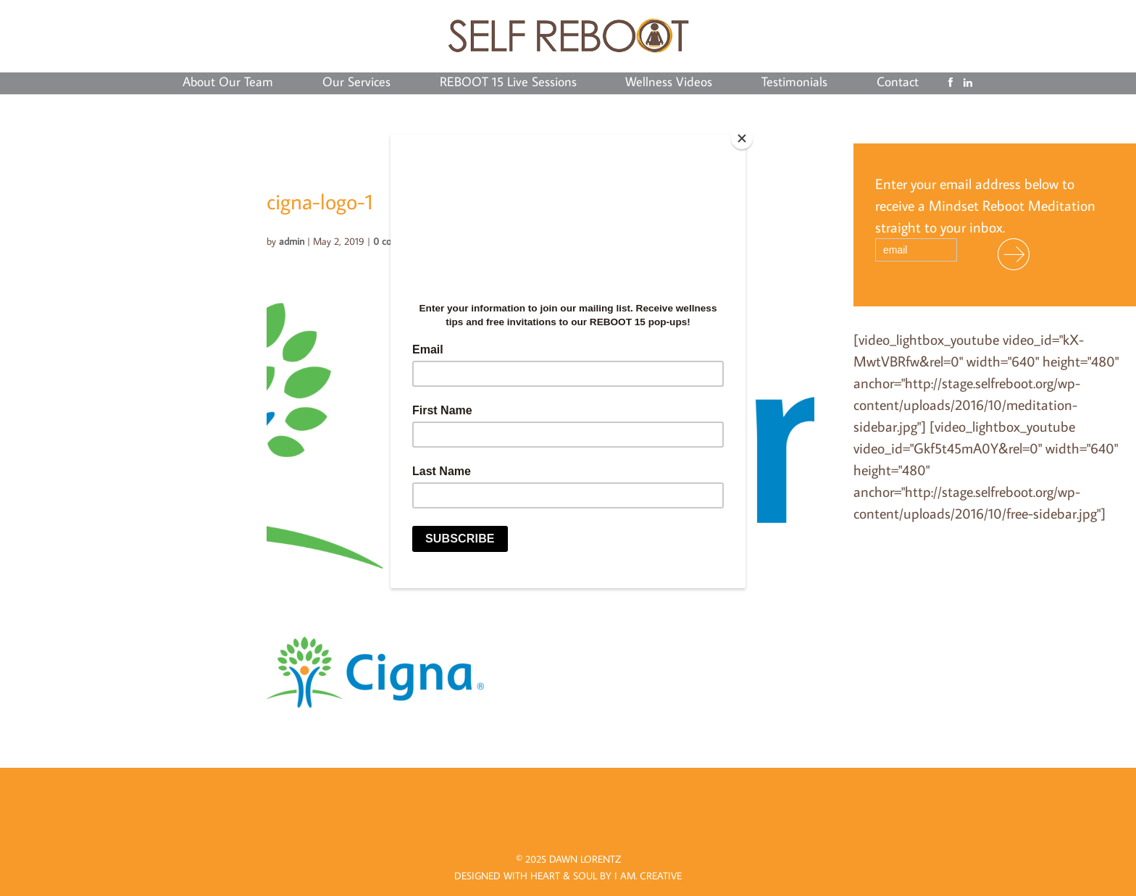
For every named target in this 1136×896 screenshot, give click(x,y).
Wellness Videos (668, 83)
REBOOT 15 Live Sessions (508, 83)
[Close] (742, 138)
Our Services (356, 83)
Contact (898, 83)
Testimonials (794, 83)
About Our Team (228, 83)
